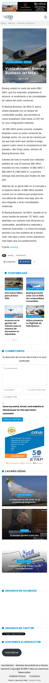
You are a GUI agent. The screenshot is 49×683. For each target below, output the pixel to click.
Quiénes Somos (17, 676)
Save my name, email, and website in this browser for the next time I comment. (23, 410)
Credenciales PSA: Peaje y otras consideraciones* (24, 567)
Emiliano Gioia (35, 680)
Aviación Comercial (14, 62)
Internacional (21, 255)
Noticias (27, 62)
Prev (8, 340)
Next (15, 340)
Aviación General (12, 289)
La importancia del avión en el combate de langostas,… (24, 501)
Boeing (14, 247)
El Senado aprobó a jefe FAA (24, 535)
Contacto (34, 676)
